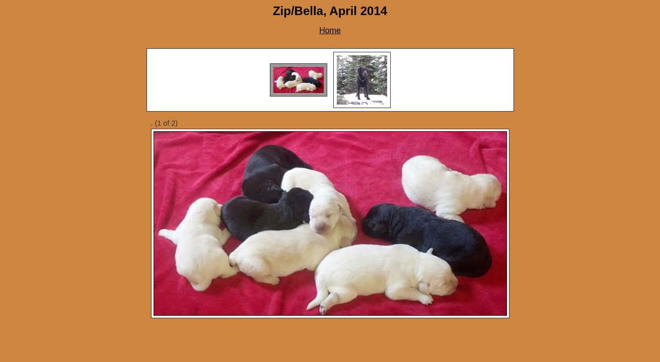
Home (330, 30)
